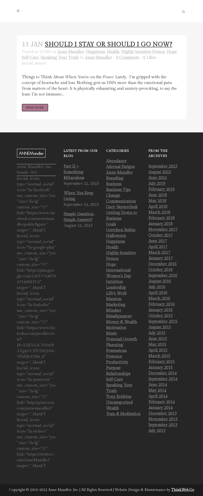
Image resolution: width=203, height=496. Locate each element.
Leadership (116, 287)
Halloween (116, 235)
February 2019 (161, 189)
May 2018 (157, 200)
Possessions (116, 350)
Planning (114, 345)
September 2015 (162, 321)
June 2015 (157, 338)
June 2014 (157, 384)
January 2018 (160, 223)
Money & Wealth (121, 322)
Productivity (117, 362)
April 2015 (157, 350)
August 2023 (159, 172)
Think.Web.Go (182, 490)
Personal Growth (121, 339)
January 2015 (160, 367)
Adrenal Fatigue (120, 166)
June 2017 (157, 241)
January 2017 (160, 258)
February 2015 (161, 361)
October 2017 (160, 235)
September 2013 (162, 425)
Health (113, 52)
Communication (121, 201)
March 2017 (159, 252)
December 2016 (162, 264)
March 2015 (159, 356)
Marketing (115, 304)
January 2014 (160, 407)
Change (113, 195)
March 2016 (159, 298)
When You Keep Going (78, 196)
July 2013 (156, 430)
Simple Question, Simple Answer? (79, 217)
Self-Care (30, 57)
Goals (111, 224)
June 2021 (157, 178)
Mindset (113, 310)
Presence (114, 356)
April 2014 (157, 396)
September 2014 (162, 379)
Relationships (118, 373)
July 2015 (156, 333)
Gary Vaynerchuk (121, 207)
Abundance (116, 161)
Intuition (114, 281)
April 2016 (157, 292)
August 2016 (159, 281)
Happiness (95, 52)
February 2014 (161, 402)
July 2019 (156, 183)
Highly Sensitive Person (143, 52)
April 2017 (157, 246)
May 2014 (157, 390)
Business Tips (118, 189)
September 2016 (162, 275)
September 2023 (162, 166)
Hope (172, 52)
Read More (35, 107)
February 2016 (161, 304)
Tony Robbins (118, 396)
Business (113, 184)
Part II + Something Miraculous (74, 172)
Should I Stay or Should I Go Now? (108, 44)
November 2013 (163, 419)
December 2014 (162, 373)
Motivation (116, 327)
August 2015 (159, 327)
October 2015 (160, 315)
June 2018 (157, 195)
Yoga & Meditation (123, 414)
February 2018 (161, 218)
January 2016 (160, 310)
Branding (114, 178)
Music (111, 333)
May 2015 (157, 344)
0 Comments (127, 57)
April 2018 (157, 206)
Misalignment (119, 316)
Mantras (113, 299)
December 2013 (162, 413)
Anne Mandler (70, 52)
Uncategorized (119, 402)
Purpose (113, 368)
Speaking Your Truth (60, 57)
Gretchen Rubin (120, 230)
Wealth (112, 408)
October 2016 (160, 269)
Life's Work (116, 293)
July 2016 (156, 287)
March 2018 (159, 212)
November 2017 (163, 229)
